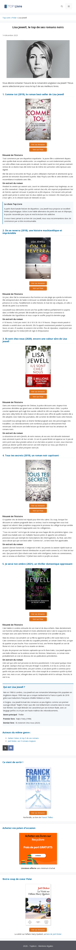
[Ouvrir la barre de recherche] (61, 6)
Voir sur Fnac (38, 149)
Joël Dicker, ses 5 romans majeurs (22, 741)
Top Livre (6, 17)
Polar (14, 17)
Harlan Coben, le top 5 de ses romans (23, 738)
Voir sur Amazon (38, 144)
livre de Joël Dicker (54, 934)
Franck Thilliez (47, 817)
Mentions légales (45, 946)
